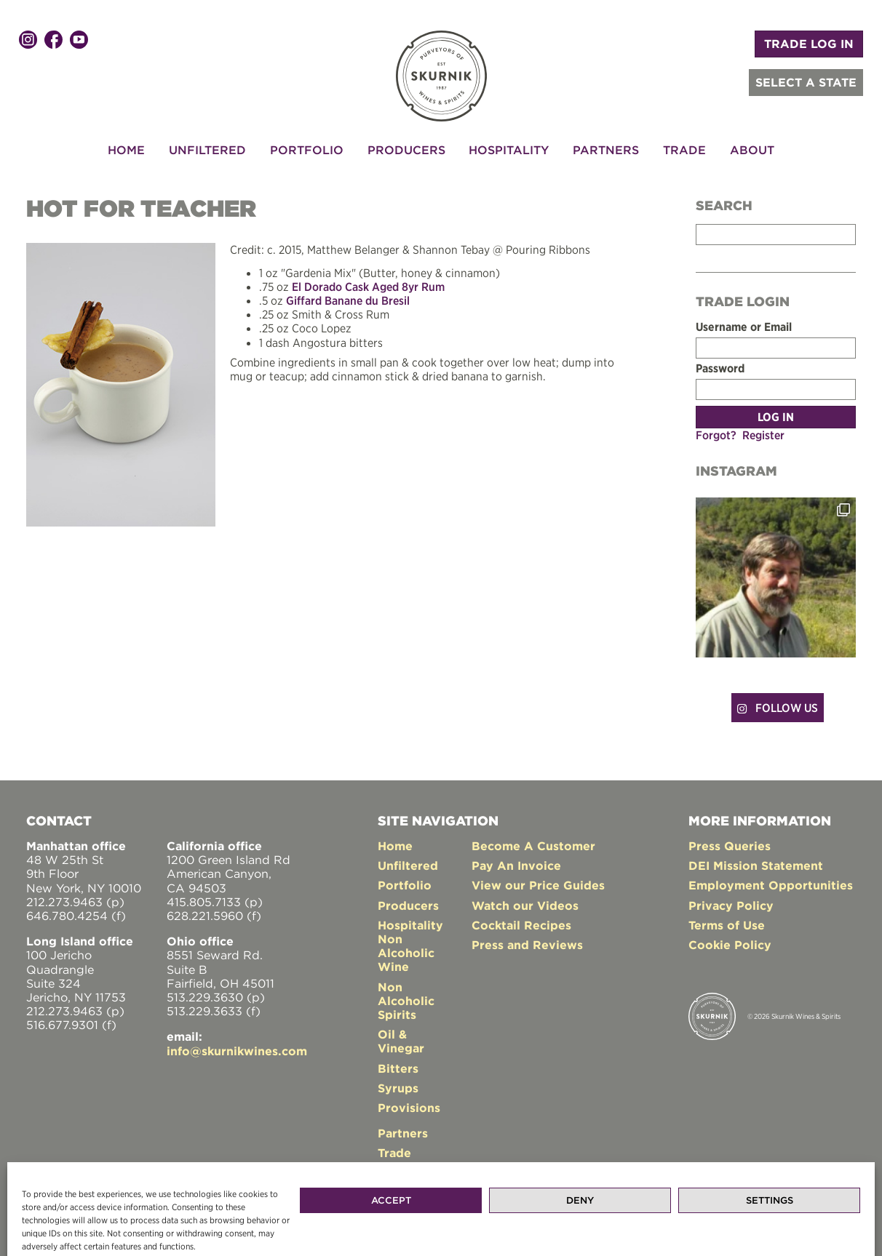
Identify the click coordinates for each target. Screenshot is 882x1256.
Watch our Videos (525, 905)
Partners (606, 150)
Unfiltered (207, 150)
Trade (684, 150)
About (752, 150)
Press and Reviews (527, 944)
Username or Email (744, 327)
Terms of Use (726, 925)
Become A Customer (533, 846)
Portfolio (306, 150)
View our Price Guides (538, 885)
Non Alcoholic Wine (406, 953)
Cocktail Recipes (521, 925)
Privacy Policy (731, 905)
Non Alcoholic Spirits (406, 1001)
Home (126, 150)
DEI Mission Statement (755, 865)
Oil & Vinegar (401, 1041)
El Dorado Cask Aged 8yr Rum (368, 286)
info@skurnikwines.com (237, 1051)
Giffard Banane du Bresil (348, 300)
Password (720, 368)
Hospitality (509, 150)
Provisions (409, 1107)
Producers (406, 150)
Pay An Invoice (516, 865)
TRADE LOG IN (809, 43)
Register (763, 435)
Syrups (398, 1088)
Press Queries (729, 846)
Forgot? (716, 435)
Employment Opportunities (770, 885)
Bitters (398, 1068)
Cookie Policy (729, 944)
